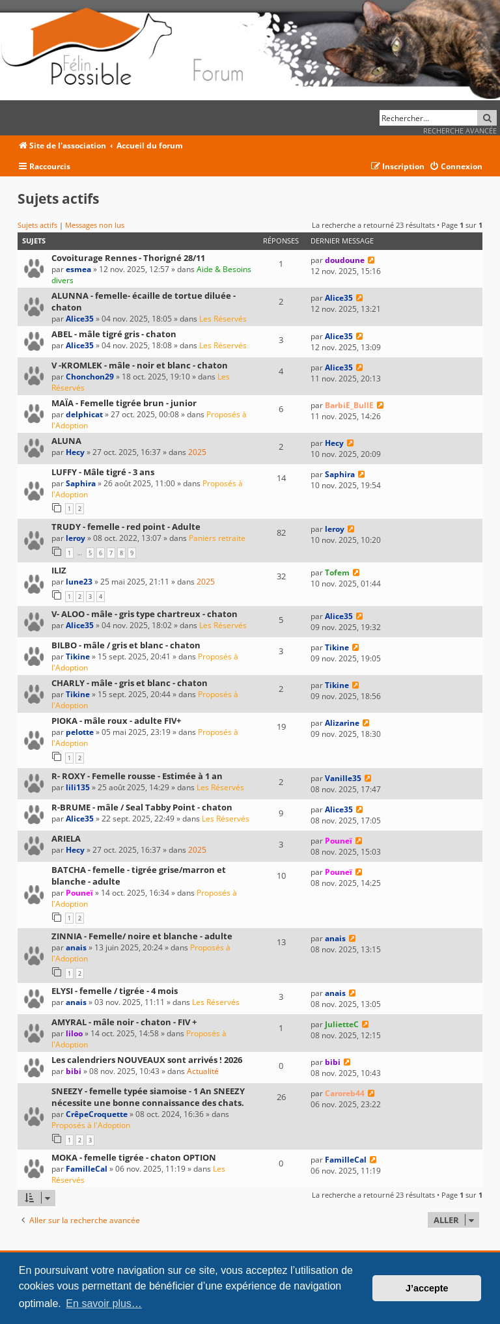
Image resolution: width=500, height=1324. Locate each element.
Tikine (78, 656)
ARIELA (66, 838)
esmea (78, 269)
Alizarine (342, 722)
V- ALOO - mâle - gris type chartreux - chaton (144, 614)
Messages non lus (94, 225)
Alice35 (80, 318)
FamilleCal (86, 1168)
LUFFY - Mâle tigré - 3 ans (102, 472)
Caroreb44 (345, 1093)
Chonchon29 (90, 376)
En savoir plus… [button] (104, 1303)
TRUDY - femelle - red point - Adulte (126, 526)
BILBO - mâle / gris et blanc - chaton (126, 645)
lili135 (78, 787)
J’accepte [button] (427, 1288)
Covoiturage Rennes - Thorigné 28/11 (128, 258)
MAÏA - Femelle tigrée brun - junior (124, 403)
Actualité (203, 1071)
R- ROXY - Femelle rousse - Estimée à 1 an (137, 776)
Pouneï (338, 840)
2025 (197, 452)
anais (76, 947)
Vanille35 (343, 778)
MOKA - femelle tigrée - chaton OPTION (133, 1157)
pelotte (80, 732)
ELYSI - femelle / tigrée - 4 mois (114, 991)
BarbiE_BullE (349, 405)
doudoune (345, 260)
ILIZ (58, 570)
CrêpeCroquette (97, 1114)
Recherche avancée (460, 130)
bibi (73, 1071)
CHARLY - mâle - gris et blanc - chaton (129, 683)
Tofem (337, 572)
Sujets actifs (37, 225)
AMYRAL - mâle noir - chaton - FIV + (124, 1022)
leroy (75, 538)
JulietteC (342, 1024)
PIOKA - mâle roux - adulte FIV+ (116, 720)
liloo (74, 1033)
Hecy (75, 452)
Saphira (81, 483)
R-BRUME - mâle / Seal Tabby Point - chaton (141, 807)
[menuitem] (455, 167)
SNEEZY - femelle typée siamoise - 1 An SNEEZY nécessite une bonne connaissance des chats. (148, 1097)
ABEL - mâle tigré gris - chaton (113, 334)
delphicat (84, 414)
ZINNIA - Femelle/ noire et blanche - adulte (141, 936)
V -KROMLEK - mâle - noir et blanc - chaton (139, 365)
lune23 (79, 581)
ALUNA (66, 441)
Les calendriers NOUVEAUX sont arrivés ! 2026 (146, 1060)
